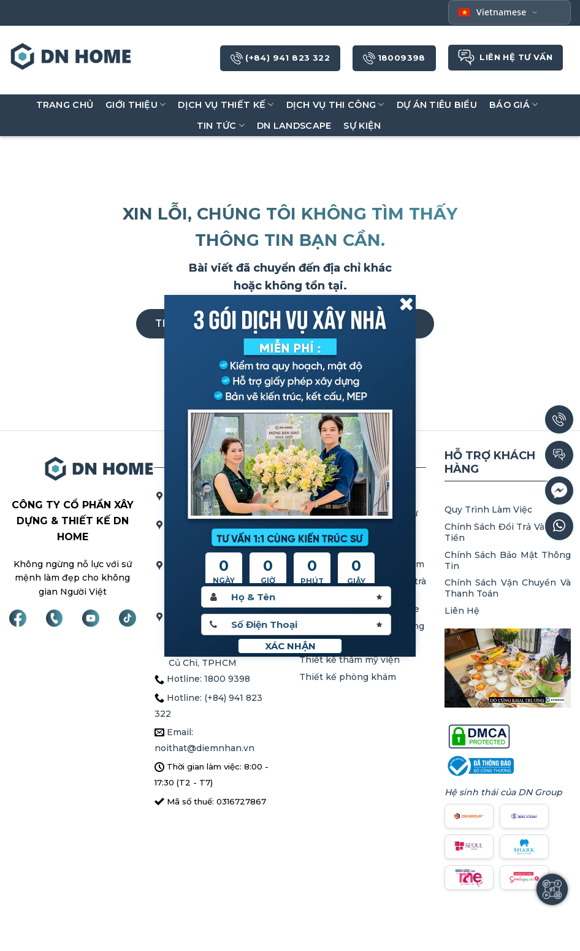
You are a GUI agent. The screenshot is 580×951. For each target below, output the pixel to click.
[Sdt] (296, 624)
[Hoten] (296, 597)
